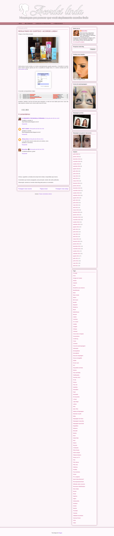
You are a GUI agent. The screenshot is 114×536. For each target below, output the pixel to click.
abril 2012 (75, 236)
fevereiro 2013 (76, 212)
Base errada (76, 295)
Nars (74, 440)
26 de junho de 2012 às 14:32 (37, 128)
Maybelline (75, 425)
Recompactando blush (78, 481)
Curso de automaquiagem (79, 346)
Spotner (75, 508)
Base (74, 292)
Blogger (60, 532)
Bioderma (75, 307)
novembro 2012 (77, 219)
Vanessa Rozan (77, 518)
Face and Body (76, 372)
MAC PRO (75, 409)
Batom (74, 297)
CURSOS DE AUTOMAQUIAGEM (43, 23)
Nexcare (75, 445)
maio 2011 (75, 263)
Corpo (74, 341)
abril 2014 (75, 178)
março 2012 (76, 239)
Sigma (74, 498)
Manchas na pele (77, 413)
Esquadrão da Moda (78, 367)
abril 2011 (75, 265)
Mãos (74, 416)
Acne (74, 275)
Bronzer (75, 314)
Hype (74, 392)
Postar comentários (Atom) (45, 194)
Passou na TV (76, 457)
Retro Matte (76, 489)
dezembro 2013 (77, 188)
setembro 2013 (76, 195)
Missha (74, 433)
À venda (75, 273)
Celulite (75, 324)
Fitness (75, 382)
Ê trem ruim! (76, 363)
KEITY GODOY (25, 128)
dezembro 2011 (77, 246)
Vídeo (74, 522)
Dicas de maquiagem (78, 355)
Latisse (74, 404)
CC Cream (75, 321)
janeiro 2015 (76, 156)
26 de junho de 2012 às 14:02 (52, 118)
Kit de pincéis (76, 396)
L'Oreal (75, 399)
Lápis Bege (75, 401)
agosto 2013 (76, 197)
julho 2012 (75, 229)
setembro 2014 (76, 166)
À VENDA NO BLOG (58, 23)
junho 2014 (75, 173)
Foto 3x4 (75, 384)
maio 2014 (75, 176)
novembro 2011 (77, 248)
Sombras (75, 503)
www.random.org (22, 69)
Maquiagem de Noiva (78, 418)
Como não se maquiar (78, 333)
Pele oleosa (76, 462)
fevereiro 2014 (76, 183)
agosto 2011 (76, 256)
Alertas (74, 280)
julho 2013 (75, 200)
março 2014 (76, 180)
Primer (74, 474)
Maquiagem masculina (78, 421)
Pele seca (75, 464)
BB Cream (75, 300)
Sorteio (74, 506)
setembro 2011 (76, 253)
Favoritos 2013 (76, 377)
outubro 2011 (76, 251)
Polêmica (75, 467)
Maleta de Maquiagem (78, 411)
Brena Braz (25, 149)
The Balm (75, 510)
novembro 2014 (77, 161)
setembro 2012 (76, 224)
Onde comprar (76, 452)
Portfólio (75, 469)
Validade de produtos (78, 515)
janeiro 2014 (76, 185)
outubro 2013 (76, 193)
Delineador (75, 348)
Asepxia (75, 283)
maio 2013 (75, 205)
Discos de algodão (77, 358)
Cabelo (74, 317)
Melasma (75, 428)
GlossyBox (75, 389)
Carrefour (75, 319)
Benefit (74, 302)
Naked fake (76, 438)
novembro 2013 (77, 190)
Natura (74, 442)
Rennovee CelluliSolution (79, 486)
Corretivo (75, 343)
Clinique (75, 329)
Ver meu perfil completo (78, 42)
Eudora (75, 370)
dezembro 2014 (77, 159)
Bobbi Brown (76, 312)
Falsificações (76, 375)
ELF (74, 365)
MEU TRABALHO (28, 23)
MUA (74, 435)
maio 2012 (75, 234)
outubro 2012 (76, 222)
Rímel (74, 493)
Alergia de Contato (77, 278)
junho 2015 (75, 154)
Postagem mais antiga (62, 189)
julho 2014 (75, 171)
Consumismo (76, 336)
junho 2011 (75, 260)
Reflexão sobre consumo (79, 484)
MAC (74, 406)
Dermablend (76, 353)
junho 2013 (75, 202)
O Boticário (75, 447)
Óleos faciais (76, 450)
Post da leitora (76, 472)
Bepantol (75, 304)
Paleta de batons (77, 455)
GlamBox (75, 387)
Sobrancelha (76, 501)
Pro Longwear (76, 476)
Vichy (74, 520)
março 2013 (76, 210)
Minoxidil (75, 430)
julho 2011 (75, 258)
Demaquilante (76, 350)
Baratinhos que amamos (79, 287)
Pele (74, 459)
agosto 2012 (76, 226)
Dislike (74, 360)
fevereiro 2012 (76, 241)
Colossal (75, 331)
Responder (24, 124)
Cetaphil (75, 326)
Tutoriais (75, 513)
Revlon (74, 491)
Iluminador (75, 394)
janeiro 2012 (76, 243)
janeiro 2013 (76, 214)
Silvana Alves (25, 139)
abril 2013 (75, 207)
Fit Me (74, 379)
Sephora (75, 496)
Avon (74, 285)
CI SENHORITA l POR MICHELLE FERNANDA (33, 118)
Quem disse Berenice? (78, 479)
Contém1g (75, 338)
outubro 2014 (76, 164)
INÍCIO (20, 23)
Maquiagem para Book (78, 423)
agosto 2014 (76, 168)
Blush (74, 309)
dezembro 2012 (77, 217)
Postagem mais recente (25, 189)
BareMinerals (76, 290)
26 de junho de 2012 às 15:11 (36, 139)
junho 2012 (75, 231)
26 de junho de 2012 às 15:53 (37, 149)
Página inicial (43, 189)
